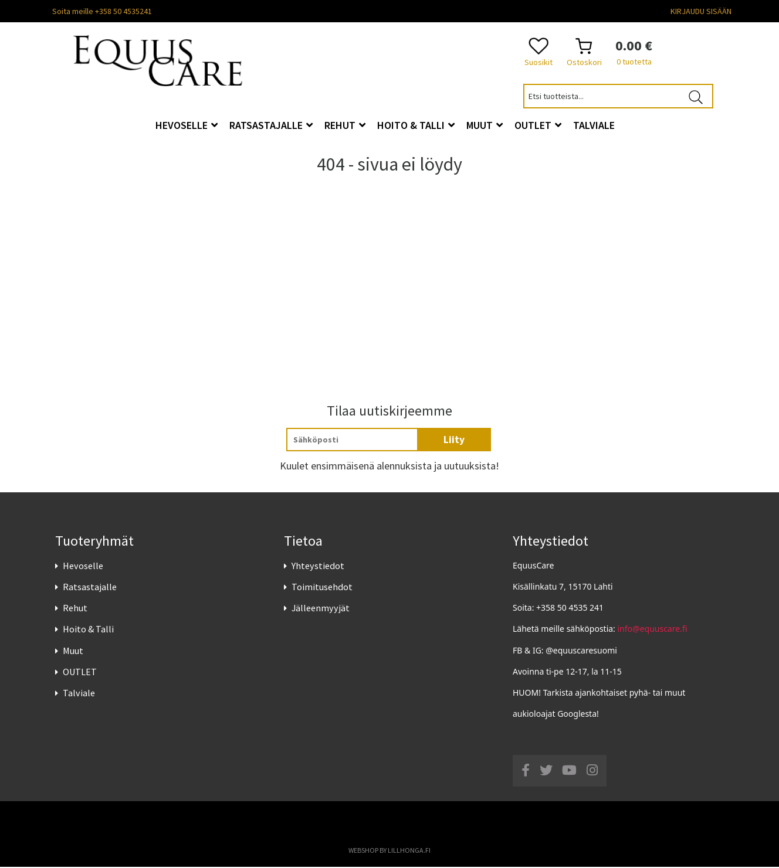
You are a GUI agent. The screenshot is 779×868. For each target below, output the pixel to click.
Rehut (75, 609)
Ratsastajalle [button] (271, 125)
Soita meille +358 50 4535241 (102, 11)
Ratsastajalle (90, 588)
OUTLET (80, 673)
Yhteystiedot (318, 567)
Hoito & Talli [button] (416, 125)
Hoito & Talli (88, 630)
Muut (73, 651)
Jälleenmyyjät (321, 609)
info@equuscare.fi (652, 629)
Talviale (79, 694)
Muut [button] (484, 125)
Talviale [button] (594, 125)
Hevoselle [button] (186, 125)
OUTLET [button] (537, 125)
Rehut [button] (344, 125)
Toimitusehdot (322, 588)
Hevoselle (83, 567)
